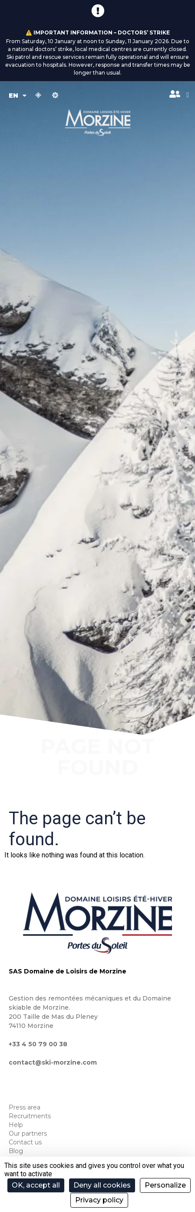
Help (16, 1125)
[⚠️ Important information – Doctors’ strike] (97, 10)
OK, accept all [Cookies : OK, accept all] (36, 1185)
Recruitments (30, 1116)
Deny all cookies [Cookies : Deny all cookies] (102, 1185)
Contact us (25, 1142)
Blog (16, 1151)
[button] (188, 95)
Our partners (28, 1133)
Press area (24, 1107)
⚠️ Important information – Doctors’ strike (98, 32)
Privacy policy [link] (99, 1200)
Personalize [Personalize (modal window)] (165, 1185)
